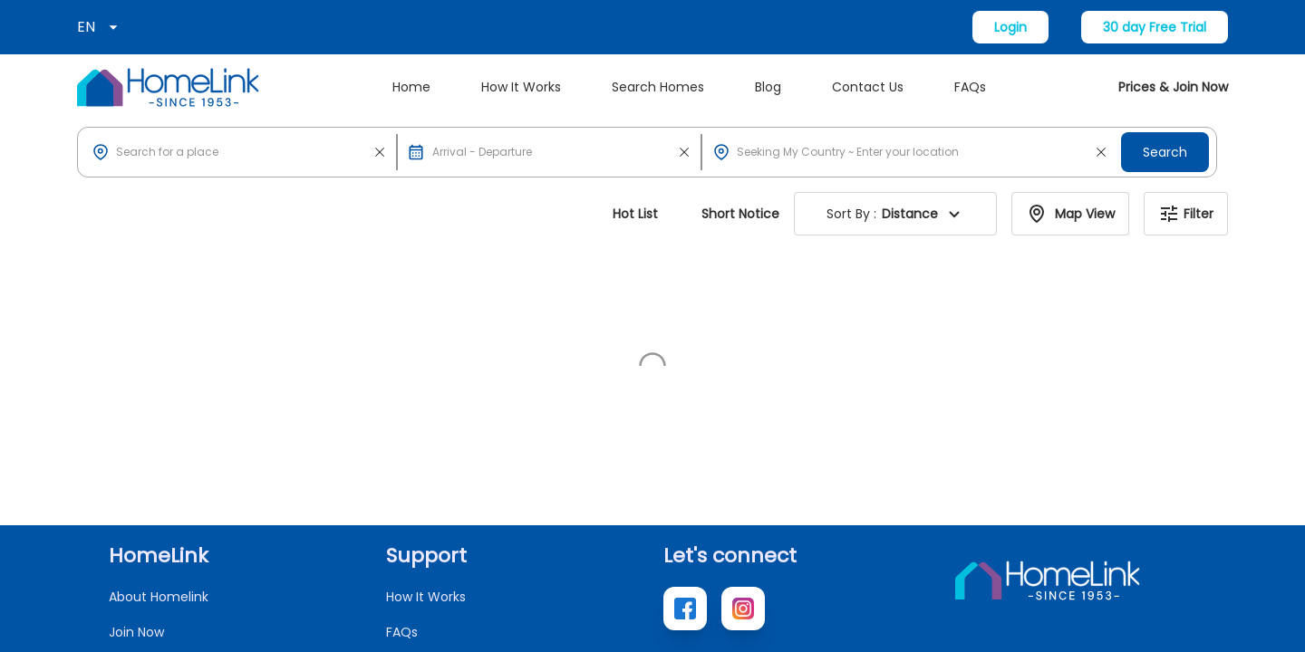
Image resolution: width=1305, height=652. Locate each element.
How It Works (521, 87)
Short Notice (740, 214)
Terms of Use (1154, 621)
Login (1010, 27)
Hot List (635, 214)
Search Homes (658, 87)
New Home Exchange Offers (197, 542)
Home (411, 87)
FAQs (970, 87)
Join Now (136, 436)
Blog (768, 87)
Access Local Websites (180, 507)
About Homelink (158, 401)
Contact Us (868, 87)
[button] (240, 152)
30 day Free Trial (1154, 27)
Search (1165, 152)
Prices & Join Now (1173, 87)
